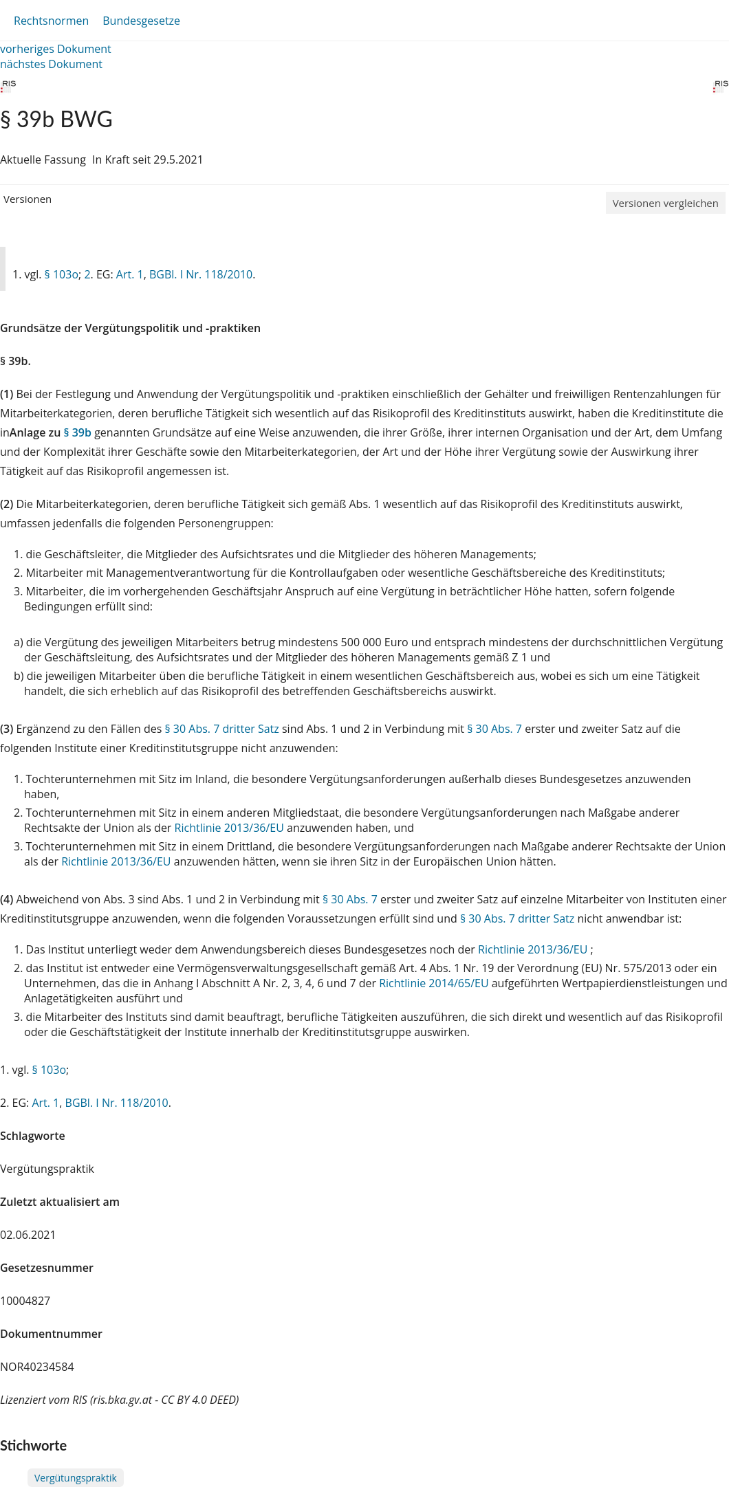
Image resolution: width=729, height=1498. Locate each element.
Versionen (27, 199)
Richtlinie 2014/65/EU (435, 983)
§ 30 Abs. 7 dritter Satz (221, 728)
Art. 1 (130, 274)
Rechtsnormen (51, 20)
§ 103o (61, 274)
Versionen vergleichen (666, 203)
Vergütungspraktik (75, 1477)
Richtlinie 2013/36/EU (231, 827)
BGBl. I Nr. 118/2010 (200, 274)
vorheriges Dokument (55, 48)
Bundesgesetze (141, 20)
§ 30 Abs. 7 (494, 728)
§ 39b (77, 432)
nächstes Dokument (51, 63)
